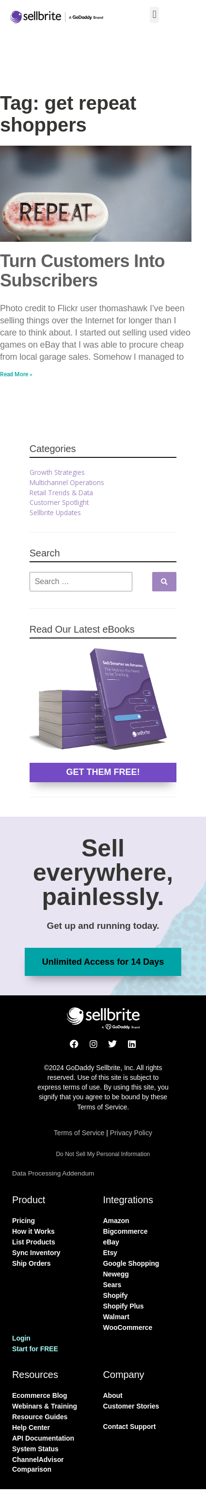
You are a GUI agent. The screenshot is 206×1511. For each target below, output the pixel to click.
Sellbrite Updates (55, 512)
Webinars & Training (44, 1406)
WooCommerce (128, 1327)
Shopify (115, 1295)
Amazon (116, 1221)
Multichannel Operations (67, 482)
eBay (111, 1242)
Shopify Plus (123, 1306)
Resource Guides (39, 1417)
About (113, 1395)
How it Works (33, 1231)
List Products (33, 1242)
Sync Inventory (36, 1253)
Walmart (116, 1317)
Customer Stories (131, 1406)
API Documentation (43, 1438)
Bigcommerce (125, 1231)
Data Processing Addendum (53, 1173)
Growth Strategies (57, 472)
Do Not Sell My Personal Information (103, 1154)
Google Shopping (131, 1263)
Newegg (116, 1274)
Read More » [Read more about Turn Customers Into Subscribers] (16, 374)
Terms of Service (79, 1133)
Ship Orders (31, 1263)
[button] (154, 15)
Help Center (31, 1427)
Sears (112, 1285)
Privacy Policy (131, 1133)
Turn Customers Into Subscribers (82, 270)
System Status (35, 1449)
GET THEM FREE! (103, 772)
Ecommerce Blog (39, 1395)
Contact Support (129, 1426)
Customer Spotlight (59, 502)
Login (21, 1338)
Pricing (23, 1221)
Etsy (110, 1253)
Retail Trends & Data (61, 492)
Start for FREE (35, 1349)
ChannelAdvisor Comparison (38, 1464)
